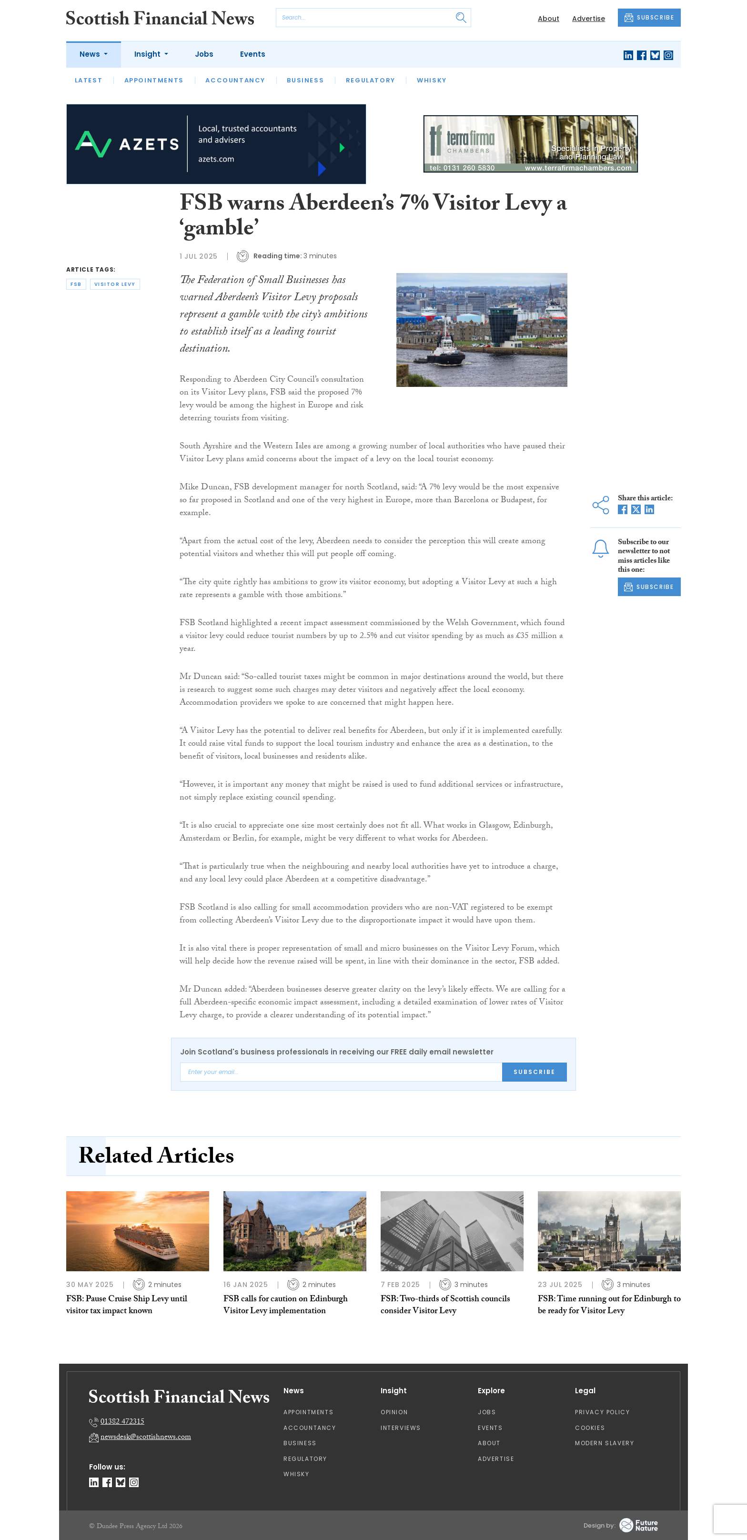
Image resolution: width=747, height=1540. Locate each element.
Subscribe (534, 1072)
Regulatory (370, 80)
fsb (76, 284)
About (548, 18)
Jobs (204, 54)
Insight (148, 54)
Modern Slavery (604, 1443)
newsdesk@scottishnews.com (146, 1437)
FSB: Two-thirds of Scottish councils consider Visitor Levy (445, 1306)
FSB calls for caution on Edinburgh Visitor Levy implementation (285, 1306)
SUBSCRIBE (649, 17)
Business (305, 80)
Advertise (588, 18)
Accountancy (235, 80)
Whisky (432, 80)
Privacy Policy (602, 1412)
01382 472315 (122, 1422)
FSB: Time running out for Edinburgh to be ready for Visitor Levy (609, 1306)
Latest (89, 80)
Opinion (394, 1412)
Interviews (401, 1428)
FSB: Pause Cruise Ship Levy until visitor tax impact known (126, 1306)
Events (252, 54)
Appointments (154, 80)
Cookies (590, 1428)
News (91, 54)
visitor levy (115, 284)
